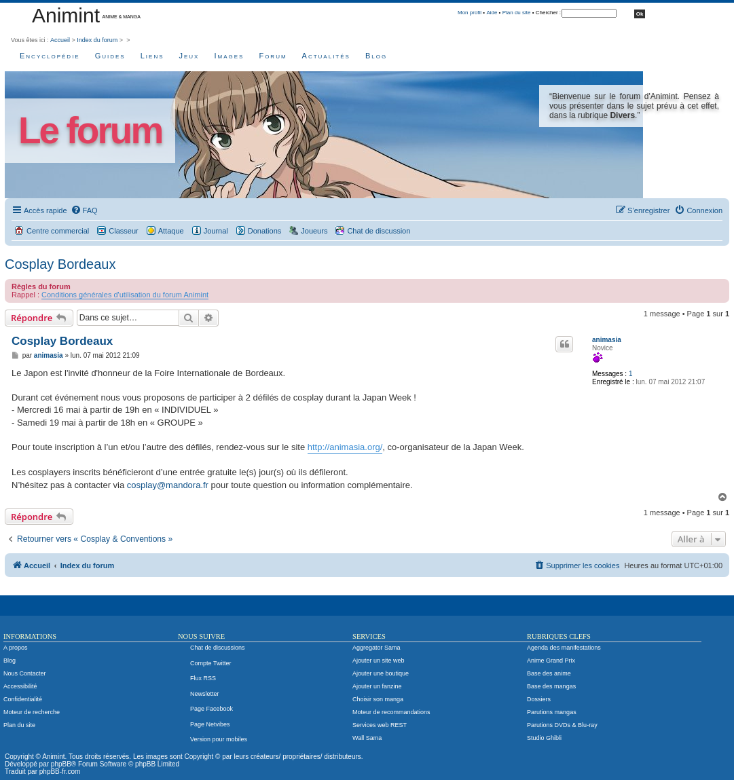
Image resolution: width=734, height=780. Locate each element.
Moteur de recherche (31, 712)
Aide (491, 13)
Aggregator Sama (376, 647)
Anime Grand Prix (551, 660)
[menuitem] (84, 210)
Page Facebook (211, 708)
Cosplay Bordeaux (60, 264)
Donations (265, 231)
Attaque (171, 231)
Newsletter (204, 693)
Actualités (326, 56)
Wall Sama (367, 738)
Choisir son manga (377, 699)
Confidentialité (22, 699)
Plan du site (516, 13)
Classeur (123, 231)
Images (229, 56)
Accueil (60, 40)
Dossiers (539, 699)
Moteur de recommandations (391, 712)
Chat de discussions (217, 647)
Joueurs (314, 231)
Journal (216, 231)
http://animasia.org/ (345, 447)
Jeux (189, 56)
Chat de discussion (378, 231)
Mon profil (469, 13)
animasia (606, 339)
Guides (110, 56)
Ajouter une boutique (380, 673)
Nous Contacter (24, 673)
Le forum (90, 130)
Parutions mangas (551, 712)
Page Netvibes (210, 724)
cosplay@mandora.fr (167, 485)
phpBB (61, 764)
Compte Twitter (210, 663)
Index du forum (97, 40)
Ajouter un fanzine (377, 686)
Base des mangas (551, 686)
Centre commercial (57, 231)
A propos (15, 647)
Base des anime (549, 673)
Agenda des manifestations (564, 647)
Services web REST (379, 725)
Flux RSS (203, 678)
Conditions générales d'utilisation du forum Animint (124, 295)
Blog (376, 56)
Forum (273, 56)
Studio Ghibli (544, 738)
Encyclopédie (50, 56)
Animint (66, 15)
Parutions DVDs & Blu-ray (562, 725)
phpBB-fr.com (60, 771)
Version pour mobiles (218, 739)
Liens (152, 56)
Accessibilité (20, 686)
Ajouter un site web (378, 660)
